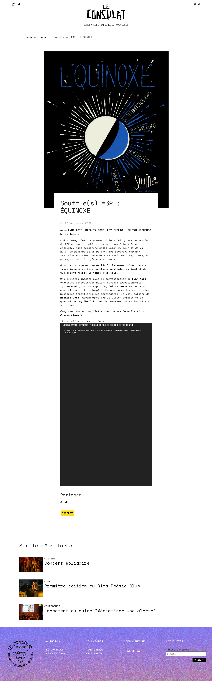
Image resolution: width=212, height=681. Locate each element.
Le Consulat (54, 649)
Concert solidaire (67, 563)
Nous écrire (94, 649)
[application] (106, 404)
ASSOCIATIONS (55, 653)
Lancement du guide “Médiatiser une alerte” (100, 610)
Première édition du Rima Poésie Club (92, 586)
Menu (197, 4)
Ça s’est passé (36, 37)
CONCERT (67, 513)
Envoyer (199, 660)
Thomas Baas (95, 321)
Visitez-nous (95, 653)
